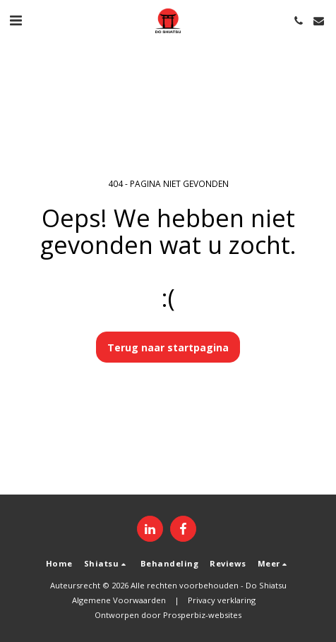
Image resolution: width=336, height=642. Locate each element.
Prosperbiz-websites (202, 615)
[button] (16, 20)
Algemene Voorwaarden (119, 600)
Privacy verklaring (222, 600)
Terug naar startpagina (168, 347)
